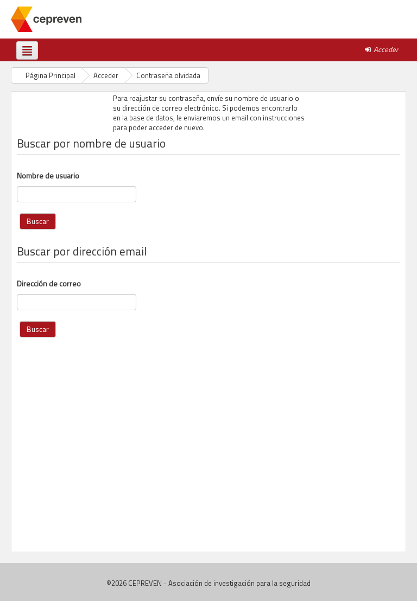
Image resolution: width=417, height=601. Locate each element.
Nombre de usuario (48, 175)
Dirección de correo (49, 283)
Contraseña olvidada (168, 75)
